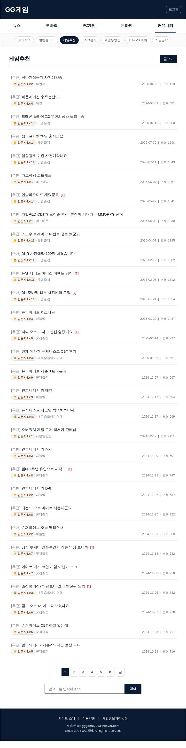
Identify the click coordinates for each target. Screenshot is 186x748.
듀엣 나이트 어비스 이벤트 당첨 (44, 273)
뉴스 (17, 25)
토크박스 (24, 40)
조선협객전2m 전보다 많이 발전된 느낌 (51, 586)
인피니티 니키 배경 (32, 390)
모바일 (51, 25)
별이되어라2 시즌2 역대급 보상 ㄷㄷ (45, 645)
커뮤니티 (165, 25)
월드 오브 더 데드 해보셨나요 (40, 606)
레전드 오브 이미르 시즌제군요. (42, 508)
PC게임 (89, 25)
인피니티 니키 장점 (32, 449)
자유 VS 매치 (138, 40)
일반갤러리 (47, 40)
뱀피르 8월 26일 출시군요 (37, 136)
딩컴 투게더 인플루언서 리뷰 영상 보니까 (52, 547)
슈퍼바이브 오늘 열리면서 (37, 527)
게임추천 (69, 40)
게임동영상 (112, 40)
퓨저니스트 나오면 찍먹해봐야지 (42, 410)
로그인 (173, 9)
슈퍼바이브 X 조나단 (33, 312)
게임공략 (161, 40)
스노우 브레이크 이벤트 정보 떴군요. (46, 234)
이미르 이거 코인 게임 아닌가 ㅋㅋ (44, 567)
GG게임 (16, 9)
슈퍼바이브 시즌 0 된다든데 (38, 371)
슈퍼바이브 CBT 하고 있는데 (39, 625)
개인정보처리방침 (115, 718)
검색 (133, 689)
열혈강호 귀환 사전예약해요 (39, 156)
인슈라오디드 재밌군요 (38, 195)
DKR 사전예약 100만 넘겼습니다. (43, 253)
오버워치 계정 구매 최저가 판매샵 (43, 430)
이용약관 (88, 718)
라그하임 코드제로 (31, 175)
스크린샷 (90, 40)
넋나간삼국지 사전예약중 (36, 77)
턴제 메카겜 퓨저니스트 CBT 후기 (43, 351)
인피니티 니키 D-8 (31, 488)
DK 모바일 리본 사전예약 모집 (43, 292)
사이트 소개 (66, 718)
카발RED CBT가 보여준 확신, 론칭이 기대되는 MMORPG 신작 (67, 214)
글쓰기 (168, 59)
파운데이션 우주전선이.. (36, 97)
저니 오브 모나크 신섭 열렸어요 (44, 332)
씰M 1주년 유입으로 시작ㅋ (41, 469)
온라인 (126, 25)
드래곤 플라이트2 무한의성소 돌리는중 (48, 116)
